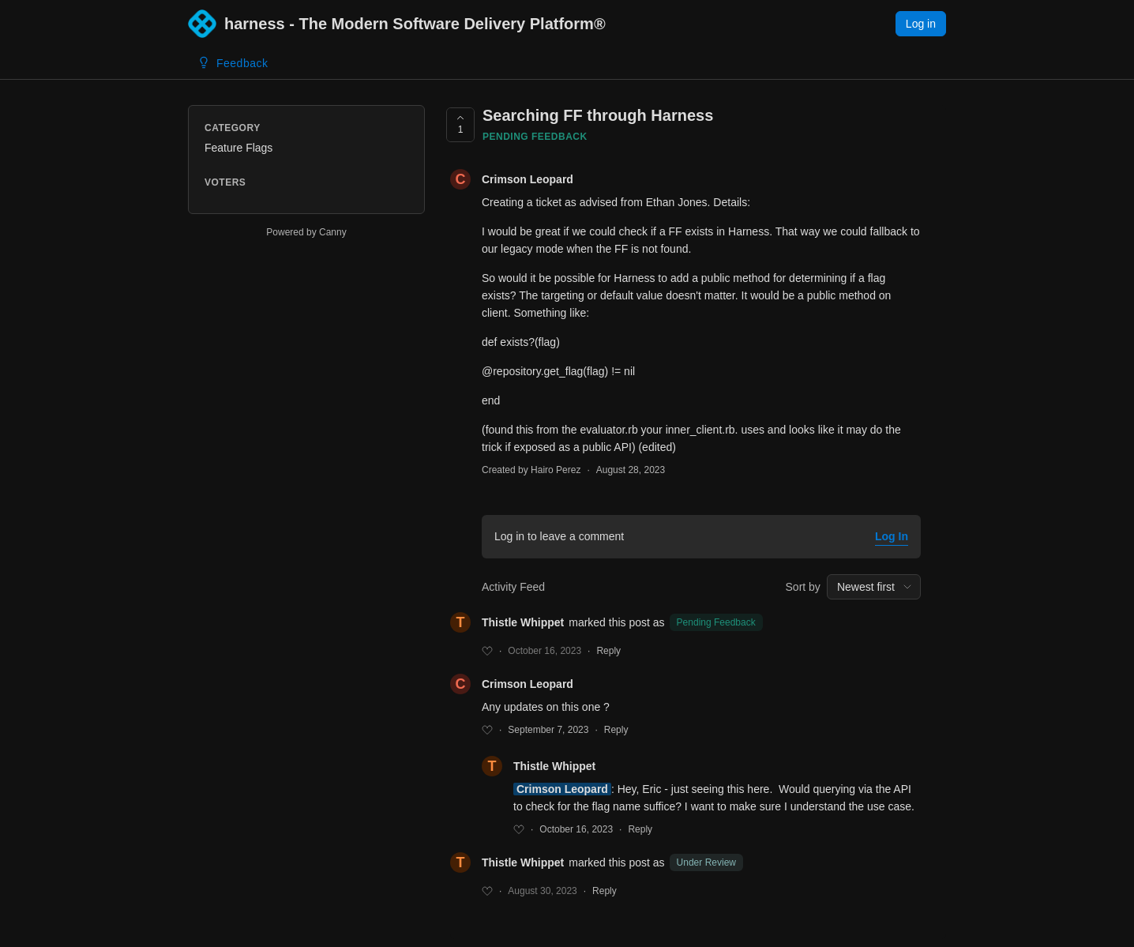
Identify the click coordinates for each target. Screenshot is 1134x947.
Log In (891, 536)
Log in (921, 23)
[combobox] (874, 586)
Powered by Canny (306, 232)
